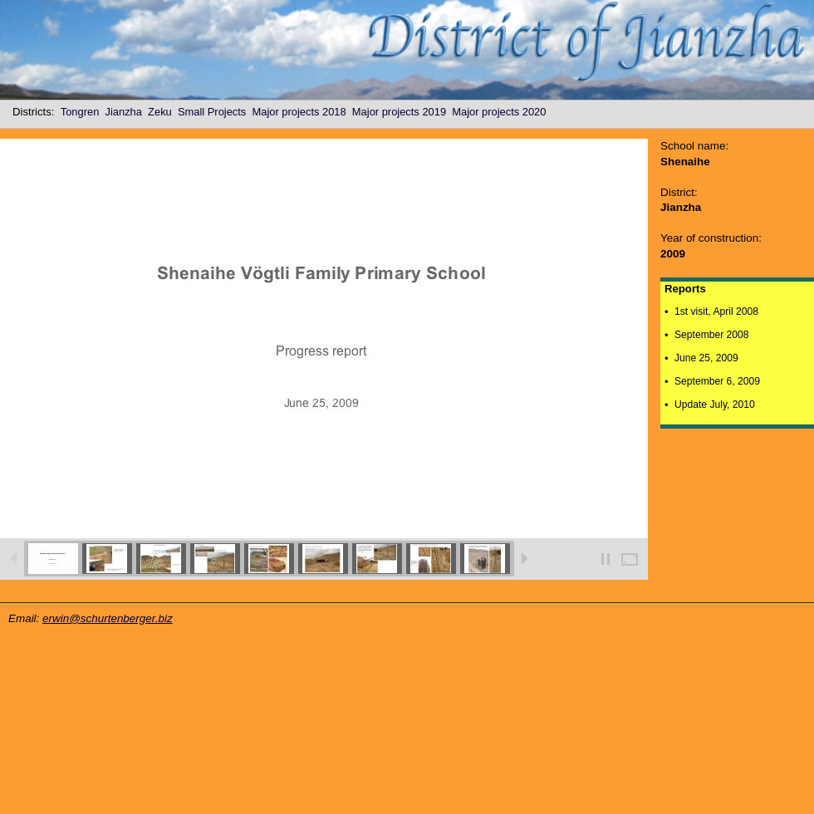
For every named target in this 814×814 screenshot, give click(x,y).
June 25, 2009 (706, 358)
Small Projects (215, 111)
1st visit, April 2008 (716, 311)
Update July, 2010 (714, 404)
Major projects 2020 (502, 111)
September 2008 (711, 335)
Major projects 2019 (402, 111)
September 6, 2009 (717, 381)
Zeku (163, 111)
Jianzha (127, 111)
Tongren (83, 111)
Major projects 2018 (301, 111)
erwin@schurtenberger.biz (107, 618)
